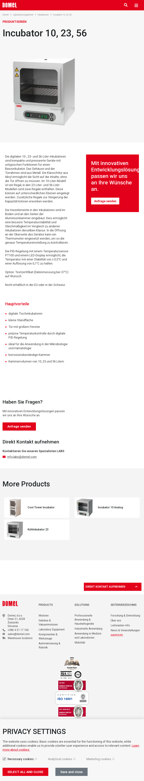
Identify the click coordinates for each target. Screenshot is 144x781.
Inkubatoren (45, 15)
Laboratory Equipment (24, 15)
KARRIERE (117, 635)
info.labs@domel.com (22, 457)
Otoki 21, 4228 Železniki (16, 620)
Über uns (116, 620)
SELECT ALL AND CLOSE (25, 772)
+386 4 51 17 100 (18, 630)
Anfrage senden (105, 201)
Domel (7, 15)
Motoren (44, 615)
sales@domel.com (19, 634)
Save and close (71, 772)
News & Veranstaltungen (125, 630)
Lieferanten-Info (120, 625)
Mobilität (80, 642)
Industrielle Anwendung (88, 628)
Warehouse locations (20, 638)
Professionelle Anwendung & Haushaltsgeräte (84, 619)
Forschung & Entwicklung (125, 615)
